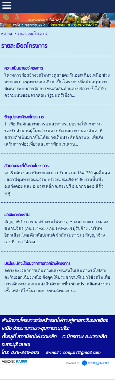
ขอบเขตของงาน (16, 215)
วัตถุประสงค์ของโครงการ (24, 117)
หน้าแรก (7, 34)
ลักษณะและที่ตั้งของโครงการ (26, 166)
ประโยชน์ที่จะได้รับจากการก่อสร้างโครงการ (37, 264)
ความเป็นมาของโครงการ (23, 68)
